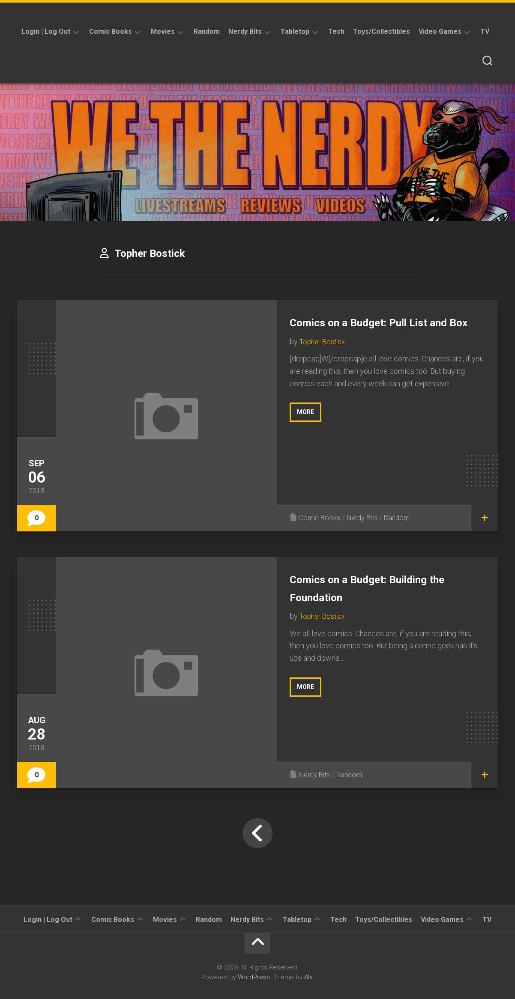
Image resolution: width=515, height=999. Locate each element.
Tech (336, 31)
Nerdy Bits (245, 31)
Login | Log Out (45, 31)
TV (484, 31)
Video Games (440, 31)
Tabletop (295, 31)
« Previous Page (257, 833)
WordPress (254, 977)
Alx (308, 977)
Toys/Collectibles (381, 31)
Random (207, 31)
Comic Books (110, 31)
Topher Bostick (324, 359)
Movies (163, 31)
